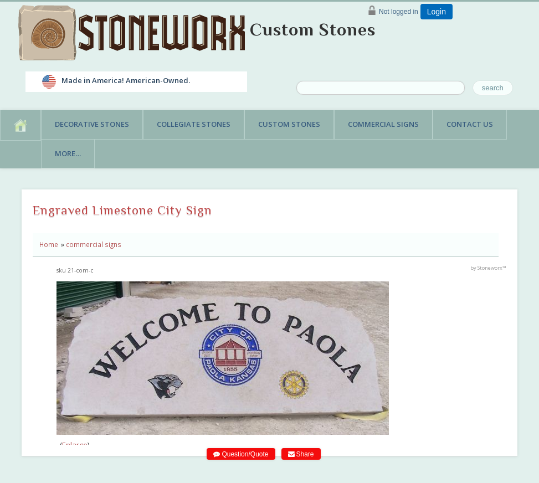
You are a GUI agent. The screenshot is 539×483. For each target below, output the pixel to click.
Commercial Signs (383, 124)
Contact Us (469, 124)
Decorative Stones (92, 124)
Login (436, 12)
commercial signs (93, 244)
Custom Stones (313, 29)
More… (68, 153)
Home (48, 244)
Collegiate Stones (193, 124)
